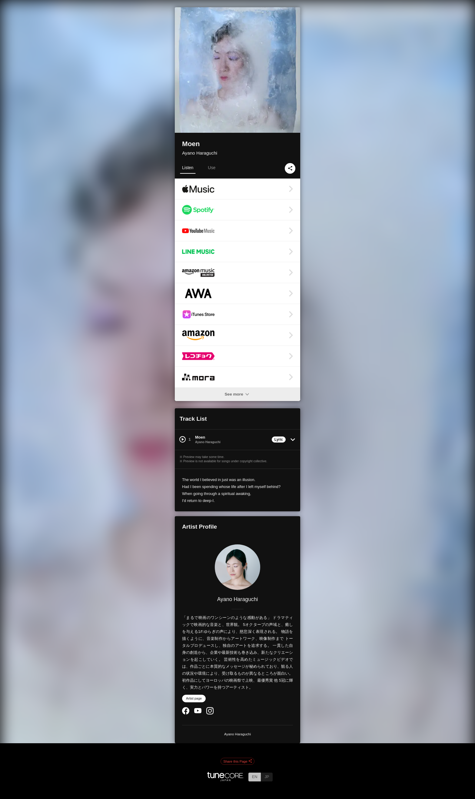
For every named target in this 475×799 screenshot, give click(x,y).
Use (211, 167)
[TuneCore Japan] (225, 779)
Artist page (194, 698)
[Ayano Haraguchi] (237, 567)
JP (266, 776)
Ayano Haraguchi (199, 152)
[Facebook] (185, 713)
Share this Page (237, 761)
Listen (187, 167)
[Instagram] (210, 713)
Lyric (278, 439)
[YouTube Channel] (197, 712)
